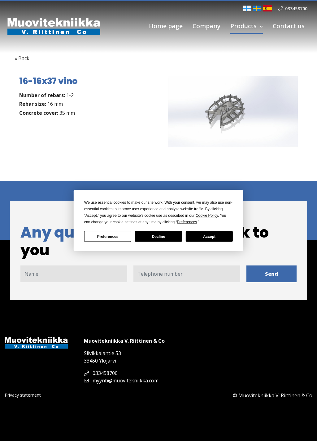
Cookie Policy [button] (207, 215)
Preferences (108, 236)
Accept (209, 236)
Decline (158, 236)
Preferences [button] (187, 222)
